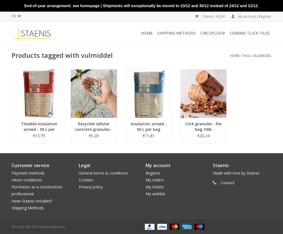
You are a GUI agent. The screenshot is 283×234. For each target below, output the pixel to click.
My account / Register (251, 16)
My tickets (155, 186)
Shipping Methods (28, 207)
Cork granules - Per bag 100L (203, 126)
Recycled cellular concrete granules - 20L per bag (93, 126)
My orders (155, 180)
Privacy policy (91, 186)
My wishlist (155, 193)
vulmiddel (262, 55)
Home (147, 33)
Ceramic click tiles (250, 33)
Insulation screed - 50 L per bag (149, 126)
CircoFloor (212, 33)
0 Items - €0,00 (210, 16)
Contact (228, 182)
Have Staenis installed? (32, 201)
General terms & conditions (103, 173)
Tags (246, 55)
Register (153, 173)
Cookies (86, 180)
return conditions (27, 180)
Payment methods (28, 173)
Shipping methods (176, 33)
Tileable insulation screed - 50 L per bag (39, 126)
